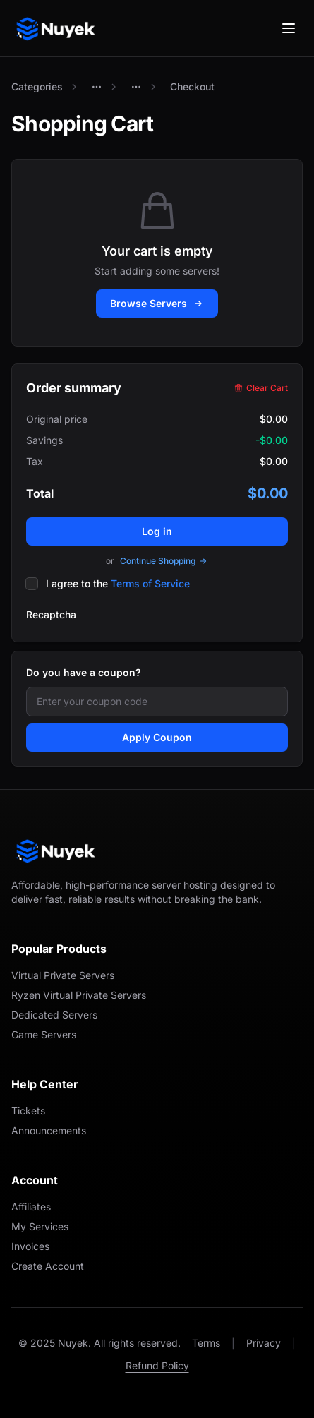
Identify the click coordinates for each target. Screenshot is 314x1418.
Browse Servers (157, 303)
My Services (39, 1226)
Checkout (192, 86)
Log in (157, 531)
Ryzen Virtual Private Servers (78, 995)
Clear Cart (261, 388)
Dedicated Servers (54, 1015)
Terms (206, 1343)
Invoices (30, 1246)
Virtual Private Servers (62, 975)
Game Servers (43, 1034)
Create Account (47, 1266)
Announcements (48, 1130)
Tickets (28, 1111)
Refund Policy (157, 1365)
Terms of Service (150, 583)
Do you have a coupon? (83, 672)
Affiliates (31, 1207)
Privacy (263, 1343)
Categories (37, 86)
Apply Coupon (157, 737)
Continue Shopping (164, 560)
